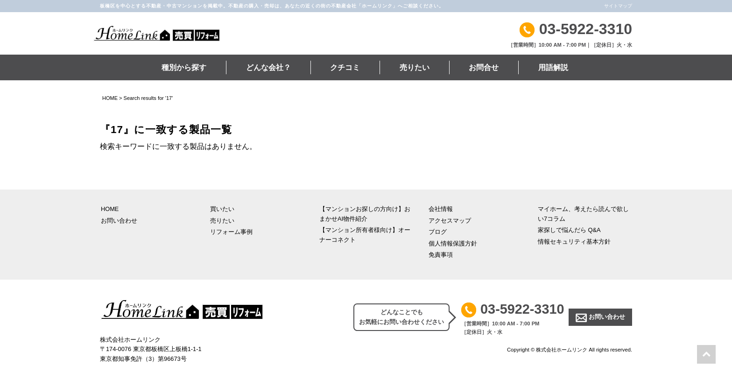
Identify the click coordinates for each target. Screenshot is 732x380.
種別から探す (184, 67)
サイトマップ (618, 5)
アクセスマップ (450, 220)
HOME (110, 98)
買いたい (222, 208)
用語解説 (553, 67)
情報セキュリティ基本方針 (574, 241)
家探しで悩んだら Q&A (569, 229)
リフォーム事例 (231, 231)
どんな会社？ (268, 67)
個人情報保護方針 (453, 243)
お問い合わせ (119, 220)
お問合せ (484, 67)
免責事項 (441, 254)
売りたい (414, 67)
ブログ (438, 231)
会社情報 (441, 208)
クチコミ (345, 67)
